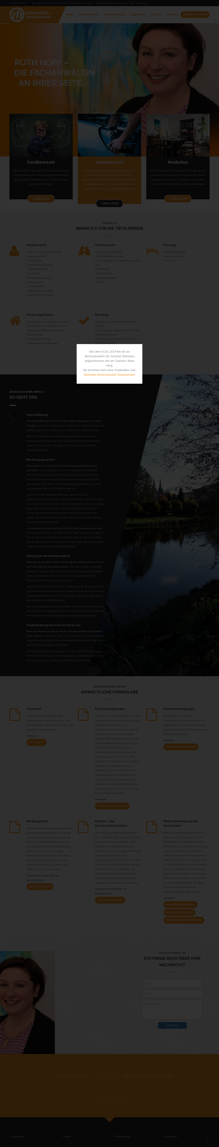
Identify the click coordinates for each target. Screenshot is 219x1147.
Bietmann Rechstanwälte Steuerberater (109, 375)
